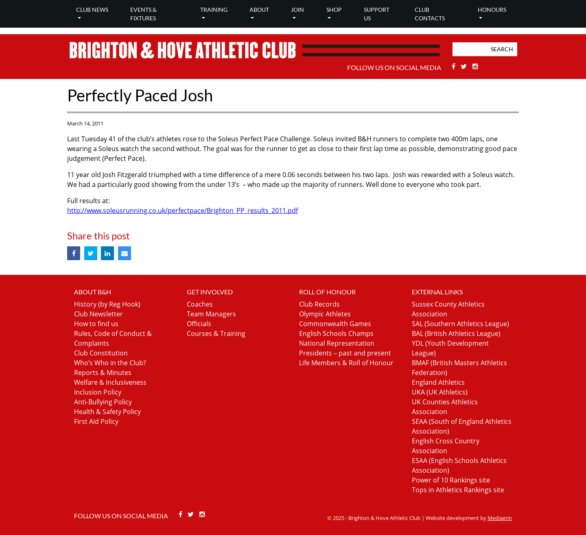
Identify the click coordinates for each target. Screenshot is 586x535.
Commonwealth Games (335, 323)
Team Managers (211, 313)
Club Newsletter (98, 313)
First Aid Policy (96, 421)
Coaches (200, 304)
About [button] (259, 9)
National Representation (336, 343)
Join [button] (297, 9)
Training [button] (213, 9)
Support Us (376, 14)
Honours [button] (492, 9)
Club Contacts (430, 14)
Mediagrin (500, 518)
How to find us (96, 323)
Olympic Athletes (325, 313)
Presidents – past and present (345, 353)
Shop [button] (334, 9)
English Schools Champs (336, 333)
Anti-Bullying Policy (103, 401)
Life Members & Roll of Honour (346, 362)
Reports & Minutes (102, 372)
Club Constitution (101, 353)
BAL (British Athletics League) (456, 333)
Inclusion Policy (97, 392)
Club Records (319, 304)
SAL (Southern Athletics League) (460, 323)
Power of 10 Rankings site (451, 480)
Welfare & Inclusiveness (110, 382)
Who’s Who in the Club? (110, 362)
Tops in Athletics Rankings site (458, 489)
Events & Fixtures (143, 14)
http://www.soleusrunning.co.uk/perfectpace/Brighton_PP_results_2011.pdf (182, 210)
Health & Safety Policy (107, 411)
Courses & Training (216, 333)
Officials (199, 323)
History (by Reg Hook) (107, 304)
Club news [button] (92, 9)
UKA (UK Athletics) (440, 392)
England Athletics (438, 382)
